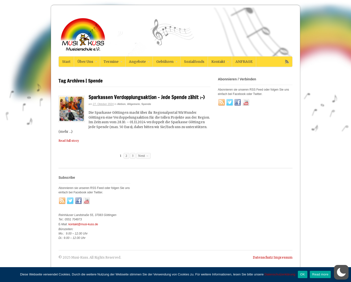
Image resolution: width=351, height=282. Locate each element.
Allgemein (133, 104)
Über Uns (85, 61)
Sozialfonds (194, 61)
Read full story (68, 140)
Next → (143, 156)
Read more (320, 274)
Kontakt (218, 61)
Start (66, 61)
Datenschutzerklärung (279, 274)
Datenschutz (263, 257)
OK (302, 274)
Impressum (282, 257)
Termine (111, 61)
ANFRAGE (244, 61)
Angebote (137, 61)
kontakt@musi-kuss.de (83, 224)
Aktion (121, 104)
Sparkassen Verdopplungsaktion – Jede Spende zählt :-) (146, 97)
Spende (146, 104)
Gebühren (165, 61)
